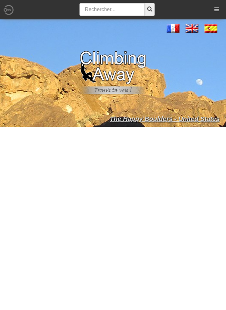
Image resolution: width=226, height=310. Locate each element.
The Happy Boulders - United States (165, 118)
